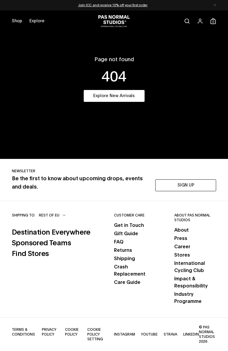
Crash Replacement (129, 270)
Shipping (124, 258)
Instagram (124, 334)
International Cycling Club (189, 267)
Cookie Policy (72, 332)
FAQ (119, 242)
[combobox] (52, 215)
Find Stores (30, 253)
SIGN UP (186, 185)
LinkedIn (191, 334)
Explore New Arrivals (114, 96)
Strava (170, 334)
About (181, 230)
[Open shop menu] (17, 21)
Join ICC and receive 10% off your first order (113, 5)
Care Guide (127, 282)
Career (182, 246)
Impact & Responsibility (191, 282)
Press (180, 238)
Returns (123, 250)
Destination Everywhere (51, 232)
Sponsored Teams (41, 243)
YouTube (149, 334)
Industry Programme (188, 298)
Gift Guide (126, 233)
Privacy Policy (49, 332)
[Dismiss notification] (215, 5)
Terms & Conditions (23, 332)
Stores (182, 255)
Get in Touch (129, 225)
